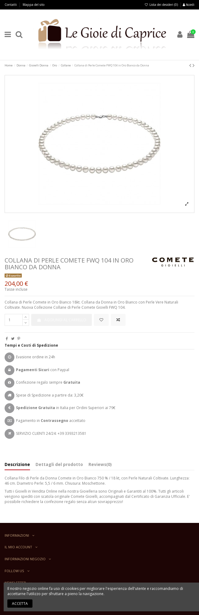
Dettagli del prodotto (59, 464)
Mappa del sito (33, 4)
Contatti (11, 4)
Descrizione (17, 464)
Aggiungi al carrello (61, 319)
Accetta (20, 603)
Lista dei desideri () (162, 4)
